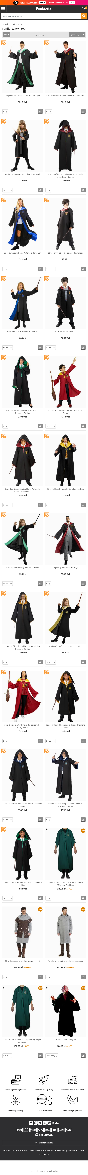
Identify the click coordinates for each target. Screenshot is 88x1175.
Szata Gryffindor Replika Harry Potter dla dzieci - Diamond (22, 490)
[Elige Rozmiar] (5, 111)
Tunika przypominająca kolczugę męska (65, 961)
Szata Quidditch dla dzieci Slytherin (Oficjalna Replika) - (23, 1041)
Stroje (13, 24)
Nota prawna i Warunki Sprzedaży (39, 1150)
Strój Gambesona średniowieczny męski (22, 961)
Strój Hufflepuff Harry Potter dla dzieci (65, 646)
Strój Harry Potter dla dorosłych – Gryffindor (65, 95)
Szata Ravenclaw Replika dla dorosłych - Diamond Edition (65, 805)
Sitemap (45, 1154)
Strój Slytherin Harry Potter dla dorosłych (22, 95)
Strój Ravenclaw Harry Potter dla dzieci (22, 331)
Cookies (81, 1150)
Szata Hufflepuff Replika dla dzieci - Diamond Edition (65, 726)
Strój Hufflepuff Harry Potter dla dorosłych (65, 489)
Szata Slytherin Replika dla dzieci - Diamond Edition (22, 883)
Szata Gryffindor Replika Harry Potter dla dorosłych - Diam (65, 175)
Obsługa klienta (44, 1143)
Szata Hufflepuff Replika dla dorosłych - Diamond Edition (22, 647)
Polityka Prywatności (66, 1150)
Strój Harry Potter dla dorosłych (65, 567)
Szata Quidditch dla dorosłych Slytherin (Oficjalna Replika (65, 883)
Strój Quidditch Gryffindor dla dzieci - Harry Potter (65, 411)
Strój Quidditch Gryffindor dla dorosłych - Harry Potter (22, 726)
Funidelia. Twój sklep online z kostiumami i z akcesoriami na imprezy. (43, 9)
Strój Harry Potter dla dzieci (65, 331)
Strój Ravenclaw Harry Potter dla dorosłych (22, 253)
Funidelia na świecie (12, 1150)
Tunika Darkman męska (65, 1039)
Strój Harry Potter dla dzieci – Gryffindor (65, 253)
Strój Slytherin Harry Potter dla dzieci (22, 567)
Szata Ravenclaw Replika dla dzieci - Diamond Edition (23, 805)
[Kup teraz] (40, 111)
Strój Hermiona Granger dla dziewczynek (22, 174)
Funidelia (5, 24)
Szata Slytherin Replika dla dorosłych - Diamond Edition (22, 411)
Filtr (5, 34)
